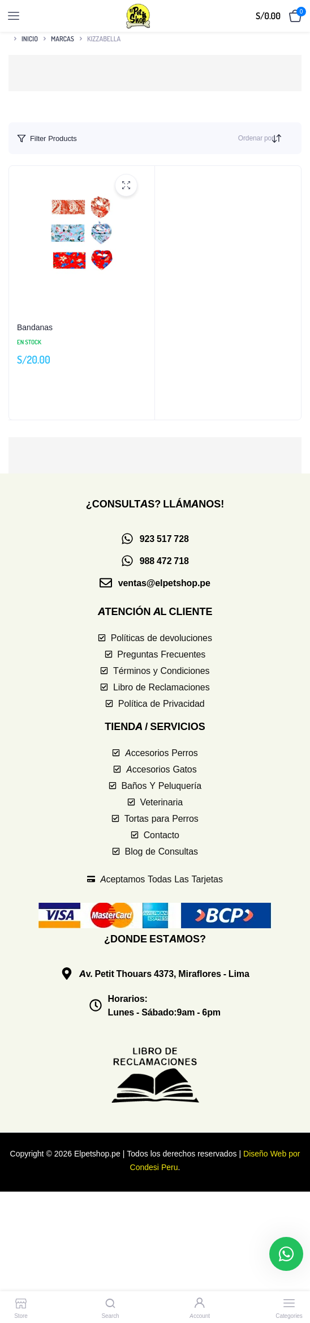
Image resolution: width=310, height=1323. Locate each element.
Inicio (29, 39)
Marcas (62, 39)
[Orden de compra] (286, 138)
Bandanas (35, 327)
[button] (155, 73)
